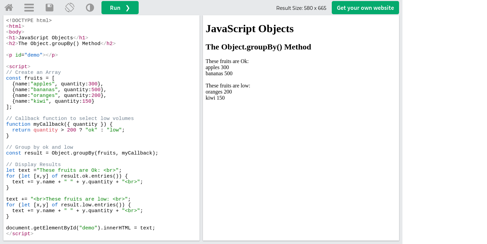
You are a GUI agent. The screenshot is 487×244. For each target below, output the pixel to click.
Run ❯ (120, 8)
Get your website (365, 8)
